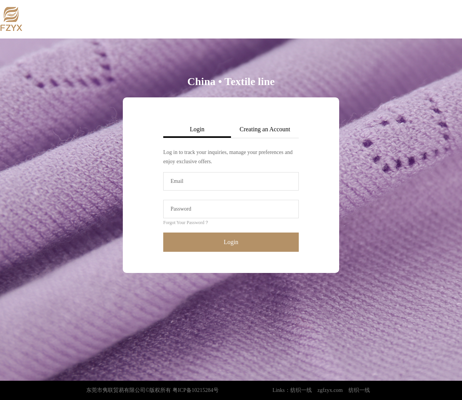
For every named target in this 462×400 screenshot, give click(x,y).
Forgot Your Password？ (186, 222)
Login (231, 242)
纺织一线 (301, 390)
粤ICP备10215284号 (195, 390)
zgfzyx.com (330, 390)
